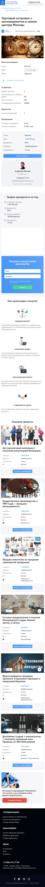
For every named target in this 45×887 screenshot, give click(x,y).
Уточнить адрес (31, 70)
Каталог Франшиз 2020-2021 (13, 833)
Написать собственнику (22, 471)
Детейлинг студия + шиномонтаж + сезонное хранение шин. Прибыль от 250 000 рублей (22, 739)
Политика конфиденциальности (17, 883)
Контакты (6, 854)
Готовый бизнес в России (11, 8)
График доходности (22, 156)
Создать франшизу (10, 838)
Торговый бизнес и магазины (16, 10)
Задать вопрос (34, 883)
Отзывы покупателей (11, 822)
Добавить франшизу (10, 835)
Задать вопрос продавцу (22, 184)
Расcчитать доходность (12, 819)
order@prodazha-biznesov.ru (36, 4)
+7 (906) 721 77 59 (34, 2)
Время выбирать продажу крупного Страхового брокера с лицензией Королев (21, 679)
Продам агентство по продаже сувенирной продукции (21, 561)
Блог (4, 851)
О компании (7, 849)
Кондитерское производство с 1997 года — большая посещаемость (20, 504)
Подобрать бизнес (14, 800)
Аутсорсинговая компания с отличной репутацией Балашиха (22, 449)
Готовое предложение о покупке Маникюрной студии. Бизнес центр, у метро (21, 620)
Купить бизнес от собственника (15, 817)
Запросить (22, 287)
